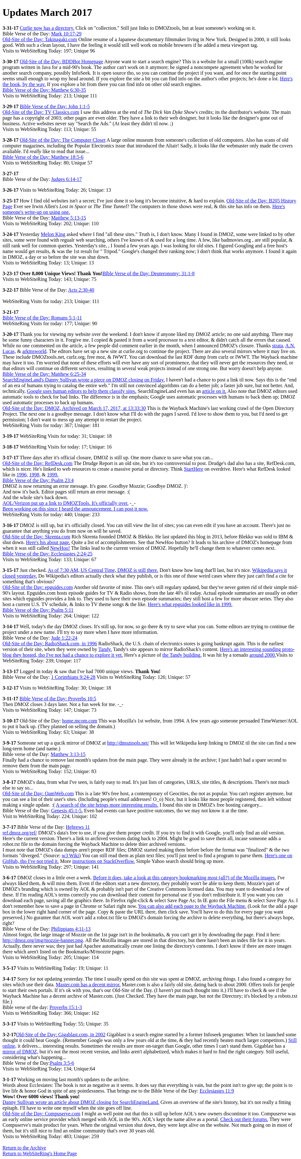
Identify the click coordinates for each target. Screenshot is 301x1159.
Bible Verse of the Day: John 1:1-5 (55, 106)
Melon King (53, 234)
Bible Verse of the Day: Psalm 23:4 (38, 480)
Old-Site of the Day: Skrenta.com (36, 536)
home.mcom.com (79, 720)
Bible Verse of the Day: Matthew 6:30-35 (44, 90)
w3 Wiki (70, 855)
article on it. (214, 391)
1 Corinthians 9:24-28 (73, 677)
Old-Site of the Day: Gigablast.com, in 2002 (61, 1034)
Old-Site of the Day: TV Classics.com (41, 112)
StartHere (193, 469)
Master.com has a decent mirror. (88, 984)
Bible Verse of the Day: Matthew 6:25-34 (44, 374)
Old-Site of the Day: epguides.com (38, 587)
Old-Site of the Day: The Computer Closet (63, 140)
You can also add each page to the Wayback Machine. (192, 906)
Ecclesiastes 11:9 (217, 1091)
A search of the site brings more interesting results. (107, 805)
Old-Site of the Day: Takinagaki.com (40, 39)
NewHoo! (60, 548)
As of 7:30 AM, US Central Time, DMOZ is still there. (103, 570)
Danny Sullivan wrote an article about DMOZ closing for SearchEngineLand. (81, 1102)
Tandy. (105, 649)
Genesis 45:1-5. (67, 810)
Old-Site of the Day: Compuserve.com (41, 1113)
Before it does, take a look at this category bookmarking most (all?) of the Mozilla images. (184, 877)
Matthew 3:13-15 (68, 754)
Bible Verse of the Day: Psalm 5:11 (38, 610)
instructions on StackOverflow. (103, 861)
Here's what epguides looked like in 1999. (190, 604)
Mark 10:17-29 (66, 33)
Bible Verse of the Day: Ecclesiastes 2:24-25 (47, 553)
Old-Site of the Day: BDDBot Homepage (61, 61)
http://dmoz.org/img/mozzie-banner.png (43, 940)
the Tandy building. (181, 655)
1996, (22, 474)
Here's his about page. (48, 542)
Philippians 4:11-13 (71, 929)
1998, (34, 474)
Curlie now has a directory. (47, 28)
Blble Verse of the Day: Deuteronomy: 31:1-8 (149, 273)
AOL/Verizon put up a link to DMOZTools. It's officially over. (65, 503)
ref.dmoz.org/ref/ (20, 832)
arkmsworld (34, 351)
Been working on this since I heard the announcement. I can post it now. (75, 508)
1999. (52, 474)
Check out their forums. (244, 1119)
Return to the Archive (24, 1147)
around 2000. (262, 655)
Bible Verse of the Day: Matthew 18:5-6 (43, 157)
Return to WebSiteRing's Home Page (40, 1153)
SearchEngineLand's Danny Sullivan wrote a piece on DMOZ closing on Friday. (84, 379)
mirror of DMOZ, (20, 1051)
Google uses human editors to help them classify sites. (81, 391)
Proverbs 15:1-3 (66, 1007)
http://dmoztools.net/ (128, 743)
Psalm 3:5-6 (62, 1063)
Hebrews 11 (78, 827)
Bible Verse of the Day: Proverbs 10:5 (58, 698)
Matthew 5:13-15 (68, 217)
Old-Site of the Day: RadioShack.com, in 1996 (50, 643)
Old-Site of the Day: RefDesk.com (38, 463)
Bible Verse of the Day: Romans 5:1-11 (42, 317)
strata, (278, 345)
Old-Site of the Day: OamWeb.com (38, 793)
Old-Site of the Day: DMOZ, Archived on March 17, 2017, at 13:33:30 (74, 408)
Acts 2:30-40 (81, 290)
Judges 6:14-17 (66, 179)
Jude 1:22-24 (64, 638)
